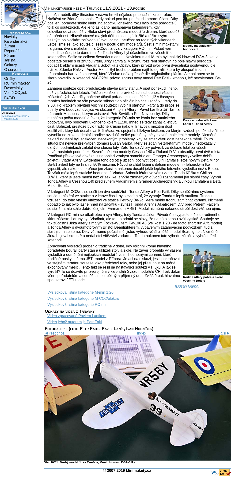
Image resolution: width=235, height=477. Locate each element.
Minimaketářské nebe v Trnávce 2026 (15, 117)
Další (224, 333)
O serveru (12, 70)
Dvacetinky (13, 88)
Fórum (9, 56)
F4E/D (9, 98)
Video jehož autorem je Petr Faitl (74, 322)
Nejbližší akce (14, 108)
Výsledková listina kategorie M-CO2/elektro (83, 298)
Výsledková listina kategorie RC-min (77, 305)
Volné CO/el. (15, 93)
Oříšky (9, 79)
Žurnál (9, 46)
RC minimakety (17, 83)
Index (141, 333)
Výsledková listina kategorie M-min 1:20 (80, 292)
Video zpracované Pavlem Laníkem (76, 316)
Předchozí (54, 333)
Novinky (11, 37)
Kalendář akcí (15, 41)
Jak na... (11, 60)
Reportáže (13, 51)
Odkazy (10, 65)
